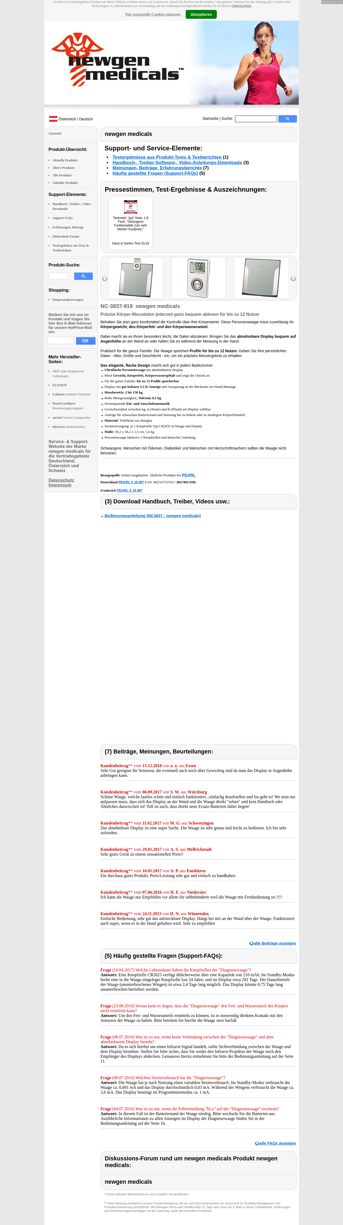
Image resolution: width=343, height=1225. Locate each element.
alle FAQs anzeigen (277, 1143)
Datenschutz (241, 6)
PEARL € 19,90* (130, 490)
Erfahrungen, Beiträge (68, 227)
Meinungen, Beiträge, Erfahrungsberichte (157, 167)
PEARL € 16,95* (131, 482)
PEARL (189, 475)
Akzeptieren (201, 14)
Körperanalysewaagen (68, 300)
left (104, 278)
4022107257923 (163, 482)
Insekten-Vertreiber (72, 394)
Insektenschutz (69, 427)
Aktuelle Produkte (65, 160)
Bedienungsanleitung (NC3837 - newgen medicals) (153, 515)
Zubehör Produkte (65, 183)
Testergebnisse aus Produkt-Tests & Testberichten (167, 157)
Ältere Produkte (64, 168)
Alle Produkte (62, 175)
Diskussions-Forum (66, 236)
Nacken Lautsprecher (71, 418)
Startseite (210, 118)
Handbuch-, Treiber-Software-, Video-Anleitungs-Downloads (177, 162)
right (293, 278)
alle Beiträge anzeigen (275, 943)
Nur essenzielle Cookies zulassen (152, 14)
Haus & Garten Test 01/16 (130, 243)
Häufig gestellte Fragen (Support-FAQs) (155, 173)
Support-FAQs (63, 218)
